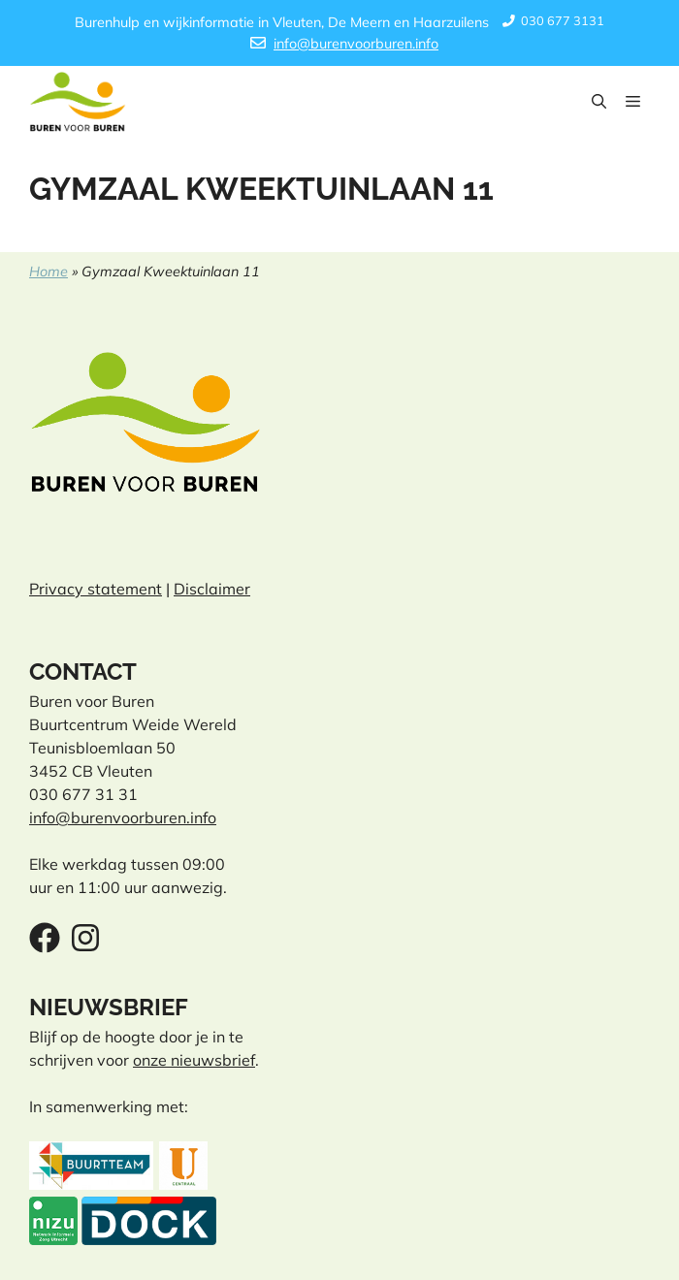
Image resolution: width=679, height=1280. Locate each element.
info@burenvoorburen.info (356, 43)
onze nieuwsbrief (194, 1060)
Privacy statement (95, 588)
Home (48, 271)
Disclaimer (212, 588)
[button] (599, 101)
